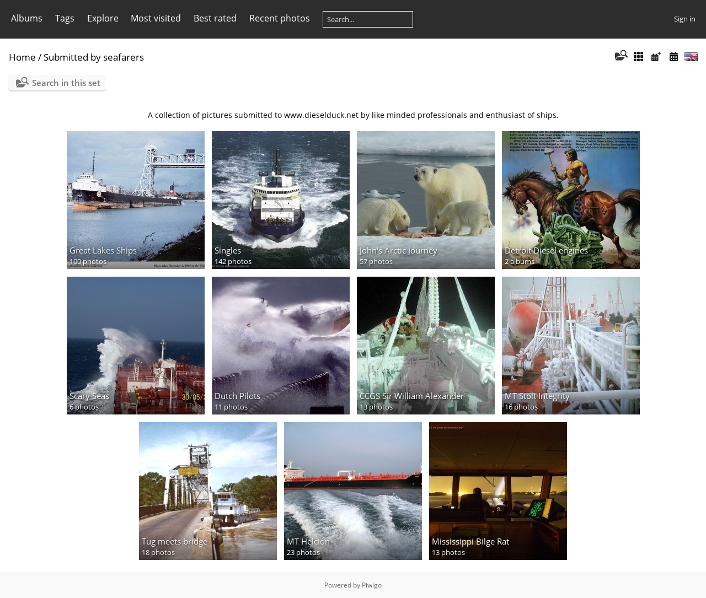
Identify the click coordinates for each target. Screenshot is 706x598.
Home (22, 57)
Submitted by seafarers (94, 57)
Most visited (156, 18)
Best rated (215, 18)
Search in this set (66, 82)
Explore (103, 18)
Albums (26, 18)
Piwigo (372, 585)
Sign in (685, 19)
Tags (64, 18)
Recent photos (279, 18)
